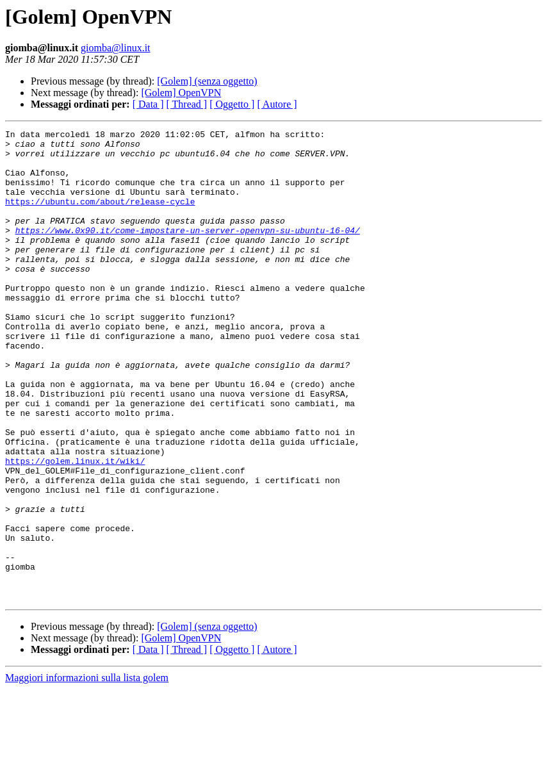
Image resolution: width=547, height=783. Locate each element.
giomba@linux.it (116, 47)
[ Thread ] (187, 104)
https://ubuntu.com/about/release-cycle (100, 216)
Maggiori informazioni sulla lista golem (86, 771)
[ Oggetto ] (231, 104)
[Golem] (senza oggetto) (207, 81)
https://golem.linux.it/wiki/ (75, 528)
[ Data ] (148, 104)
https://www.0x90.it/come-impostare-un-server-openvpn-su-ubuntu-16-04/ (187, 251)
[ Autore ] (277, 104)
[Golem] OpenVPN (181, 92)
